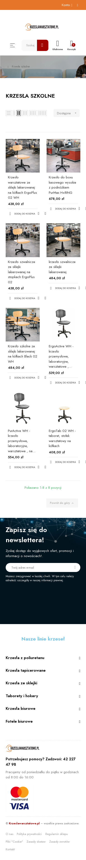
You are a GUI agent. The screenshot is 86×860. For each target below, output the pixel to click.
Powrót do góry (62, 503)
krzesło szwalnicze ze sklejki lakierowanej (62, 266)
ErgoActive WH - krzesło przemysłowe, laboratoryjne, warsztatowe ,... (61, 356)
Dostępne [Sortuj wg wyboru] (68, 113)
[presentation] (43, 595)
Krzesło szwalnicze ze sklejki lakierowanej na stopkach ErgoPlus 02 (21, 272)
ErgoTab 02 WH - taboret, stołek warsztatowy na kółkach (62, 438)
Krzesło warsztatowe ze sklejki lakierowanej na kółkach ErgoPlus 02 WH (22, 187)
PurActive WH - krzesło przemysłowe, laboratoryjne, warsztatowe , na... (21, 441)
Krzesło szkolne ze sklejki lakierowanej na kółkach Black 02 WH (22, 354)
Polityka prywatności (29, 834)
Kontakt (10, 849)
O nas (9, 834)
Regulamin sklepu (56, 834)
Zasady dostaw (36, 841)
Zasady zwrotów (59, 841)
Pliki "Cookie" (14, 841)
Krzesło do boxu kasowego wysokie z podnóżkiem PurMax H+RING (62, 185)
